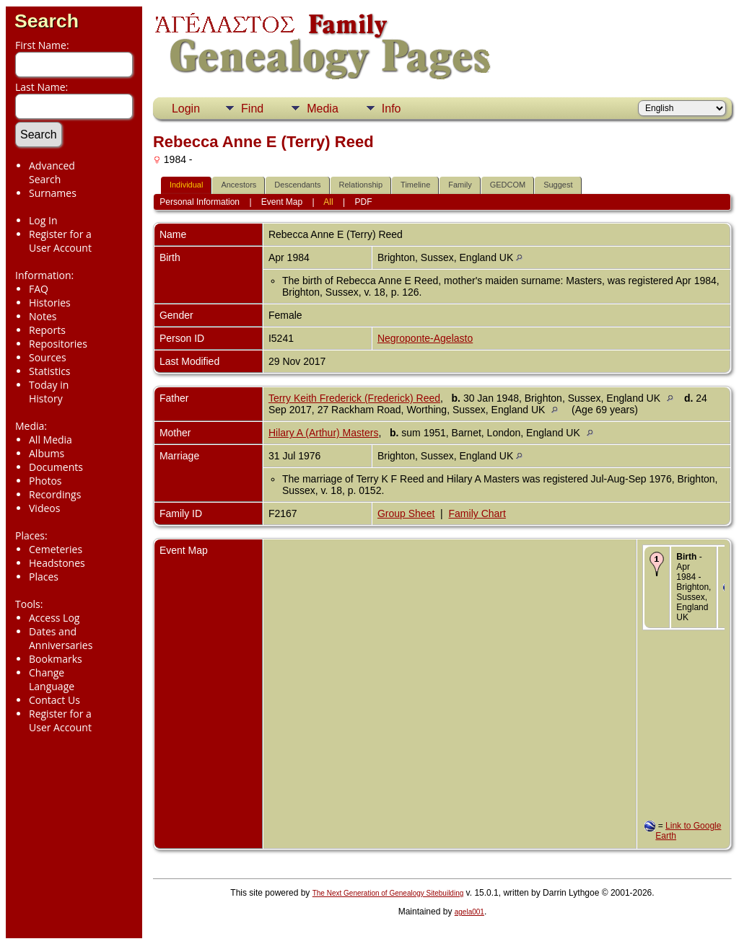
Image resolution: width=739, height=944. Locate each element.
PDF (363, 202)
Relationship (361, 184)
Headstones (57, 563)
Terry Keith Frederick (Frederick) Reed (354, 398)
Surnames (52, 193)
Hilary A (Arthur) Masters (323, 432)
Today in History (49, 391)
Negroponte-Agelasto (425, 338)
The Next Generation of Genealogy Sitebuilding (388, 893)
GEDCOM (508, 184)
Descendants (297, 184)
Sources (47, 357)
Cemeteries (55, 549)
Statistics (50, 371)
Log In (43, 220)
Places (43, 576)
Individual (186, 184)
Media (322, 108)
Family (459, 184)
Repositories (58, 343)
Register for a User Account (60, 241)
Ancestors (238, 184)
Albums (46, 453)
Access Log (54, 618)
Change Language (51, 679)
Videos (44, 508)
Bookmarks (55, 659)
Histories (50, 302)
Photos (45, 481)
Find (252, 108)
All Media (50, 439)
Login (186, 108)
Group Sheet (405, 513)
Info (391, 108)
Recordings (55, 494)
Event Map (281, 202)
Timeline (415, 184)
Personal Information (199, 202)
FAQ (38, 289)
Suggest (557, 184)
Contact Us (54, 700)
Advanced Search (52, 172)
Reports (47, 330)
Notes (43, 316)
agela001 (469, 912)
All (328, 202)
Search (46, 21)
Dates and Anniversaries (60, 638)
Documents (56, 467)
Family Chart (477, 513)
